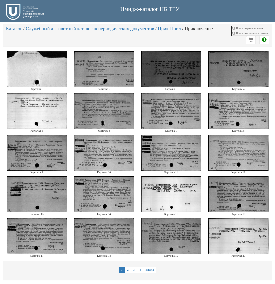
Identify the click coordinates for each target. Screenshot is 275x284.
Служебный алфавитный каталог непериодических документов (90, 28)
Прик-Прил (169, 28)
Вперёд (150, 269)
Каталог (14, 28)
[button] (251, 40)
